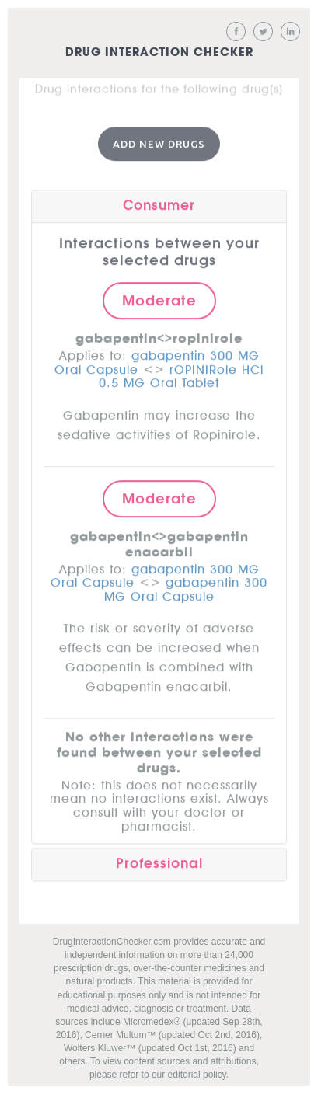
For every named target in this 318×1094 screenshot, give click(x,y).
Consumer (159, 204)
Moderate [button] (159, 298)
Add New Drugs (159, 141)
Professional (159, 862)
